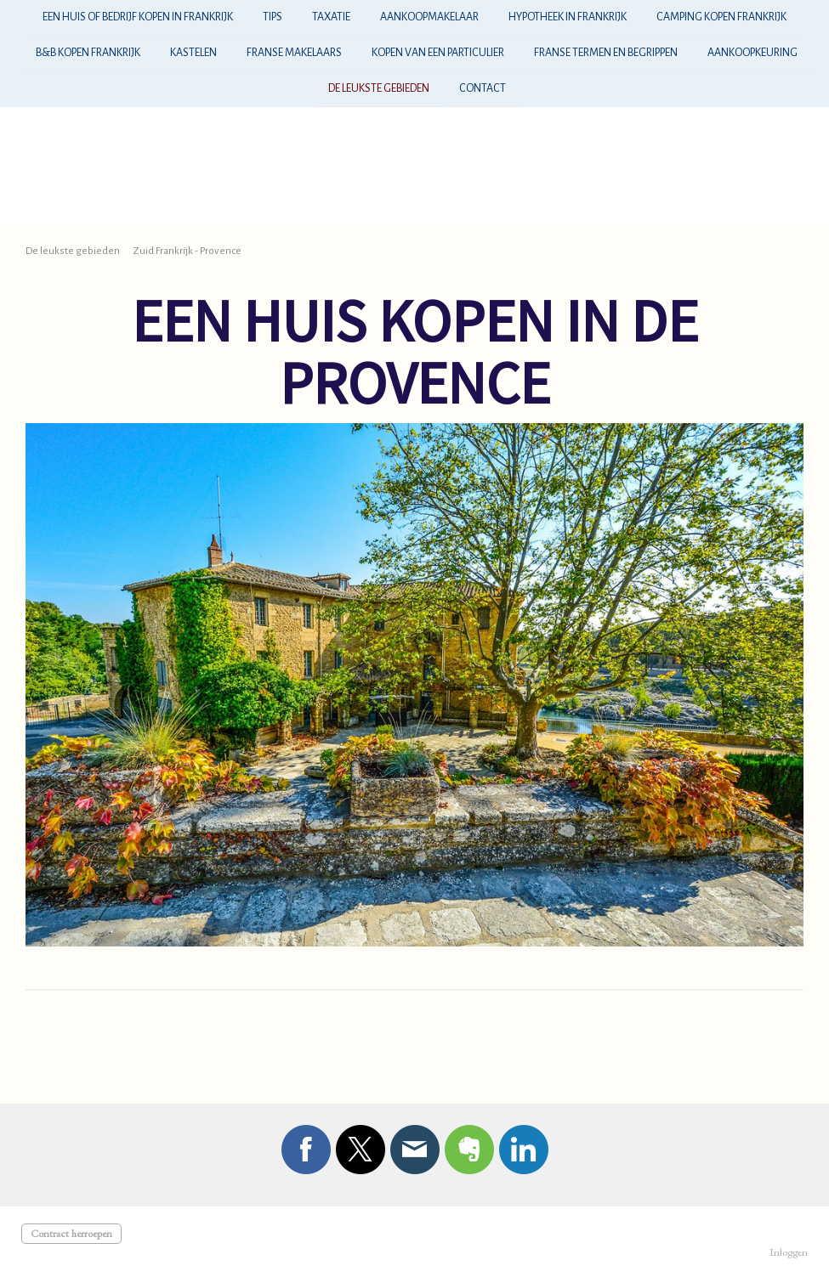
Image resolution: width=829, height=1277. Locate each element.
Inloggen (788, 1252)
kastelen (193, 54)
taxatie (331, 17)
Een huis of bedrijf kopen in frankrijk (138, 17)
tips (272, 17)
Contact (482, 92)
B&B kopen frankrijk (88, 54)
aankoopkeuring (752, 54)
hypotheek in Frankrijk (567, 17)
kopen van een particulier (438, 54)
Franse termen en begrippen (606, 54)
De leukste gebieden (378, 92)
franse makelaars (294, 54)
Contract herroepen (71, 1233)
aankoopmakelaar (429, 17)
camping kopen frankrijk (721, 17)
